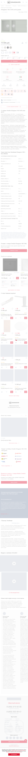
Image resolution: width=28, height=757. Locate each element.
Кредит (6, 730)
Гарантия (17, 721)
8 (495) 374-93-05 (14, 709)
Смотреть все (5, 516)
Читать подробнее (6, 468)
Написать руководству (14, 744)
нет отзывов (16, 275)
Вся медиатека (14, 595)
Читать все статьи (14, 445)
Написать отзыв (14, 253)
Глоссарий (7, 725)
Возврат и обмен (8, 734)
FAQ (16, 725)
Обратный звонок (14, 705)
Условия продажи (8, 721)
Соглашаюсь (14, 754)
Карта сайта (18, 732)
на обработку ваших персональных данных (18, 750)
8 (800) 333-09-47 (14, 714)
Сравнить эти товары (14, 292)
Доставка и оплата (8, 728)
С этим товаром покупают (13, 109)
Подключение (7, 732)
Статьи (17, 723)
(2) (26, 315)
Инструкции (7, 723)
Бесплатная (7, 71)
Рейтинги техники (19, 730)
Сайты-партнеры (19, 728)
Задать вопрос (14, 484)
